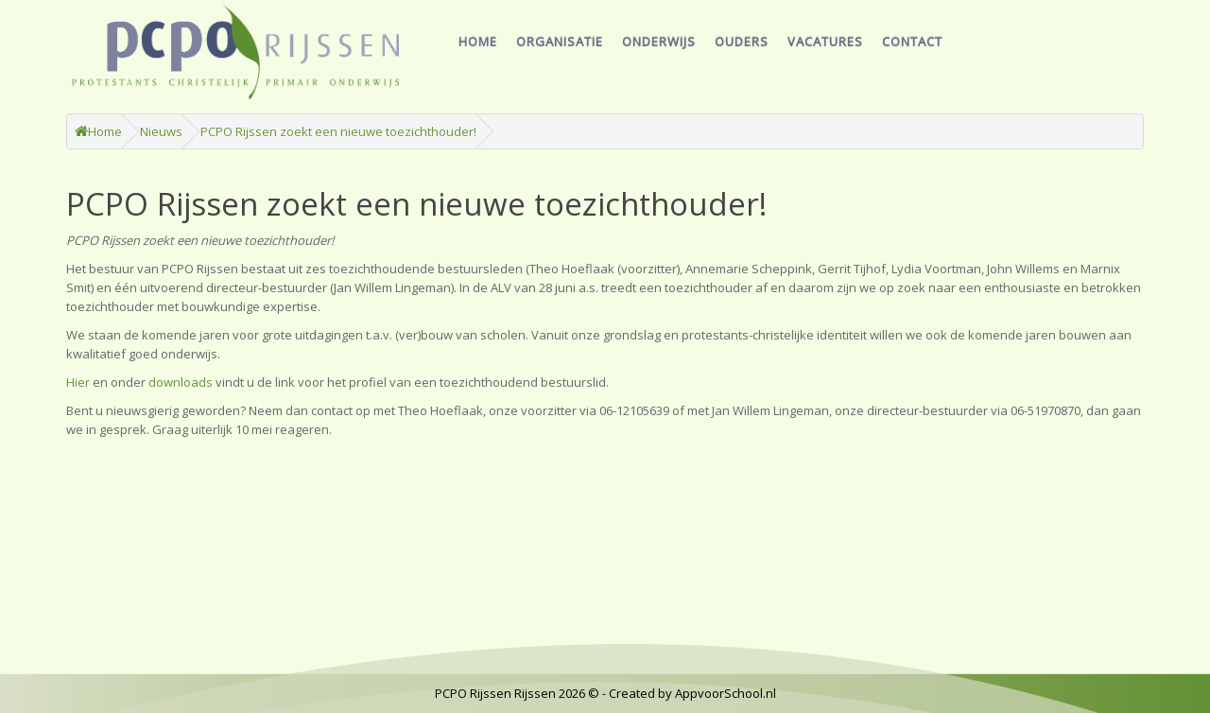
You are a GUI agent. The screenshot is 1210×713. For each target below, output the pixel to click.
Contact (912, 41)
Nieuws (161, 131)
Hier (78, 382)
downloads (180, 382)
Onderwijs (659, 41)
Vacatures (825, 41)
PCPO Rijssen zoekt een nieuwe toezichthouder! (338, 131)
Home (477, 41)
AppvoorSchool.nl (725, 693)
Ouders (742, 41)
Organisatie (559, 41)
